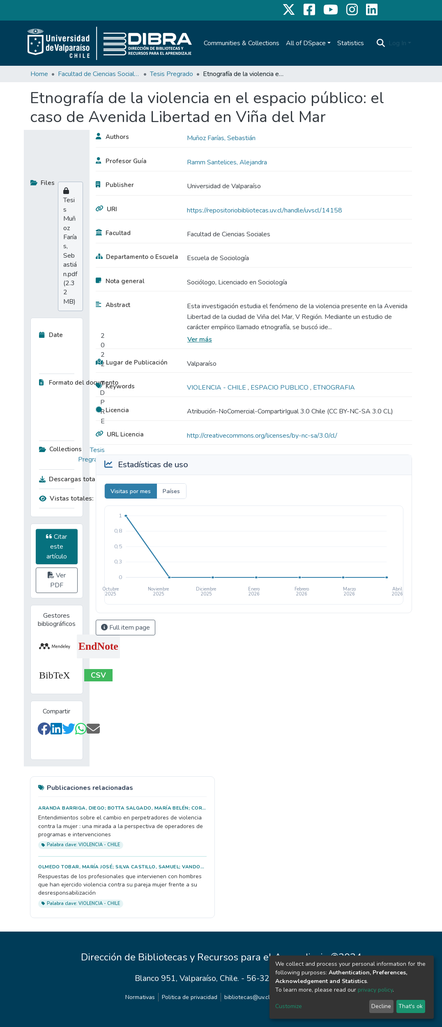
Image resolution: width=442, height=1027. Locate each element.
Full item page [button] (125, 627)
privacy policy (375, 990)
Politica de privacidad (189, 997)
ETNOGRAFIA (334, 387)
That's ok (410, 1006)
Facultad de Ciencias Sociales (99, 73)
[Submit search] (381, 43)
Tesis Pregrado (171, 73)
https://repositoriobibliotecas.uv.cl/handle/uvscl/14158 (264, 210)
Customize (288, 1006)
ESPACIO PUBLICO (280, 387)
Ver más (199, 339)
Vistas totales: (66, 498)
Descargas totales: (70, 479)
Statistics (350, 43)
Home (39, 73)
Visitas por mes (130, 491)
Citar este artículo (56, 546)
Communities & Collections (241, 43)
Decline (381, 1006)
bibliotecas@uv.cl (247, 997)
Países (171, 491)
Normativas (140, 997)
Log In (397, 43)
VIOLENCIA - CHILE (217, 387)
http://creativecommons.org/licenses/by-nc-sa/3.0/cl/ (262, 435)
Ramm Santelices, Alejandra (227, 162)
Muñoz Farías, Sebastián (221, 138)
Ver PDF (57, 580)
